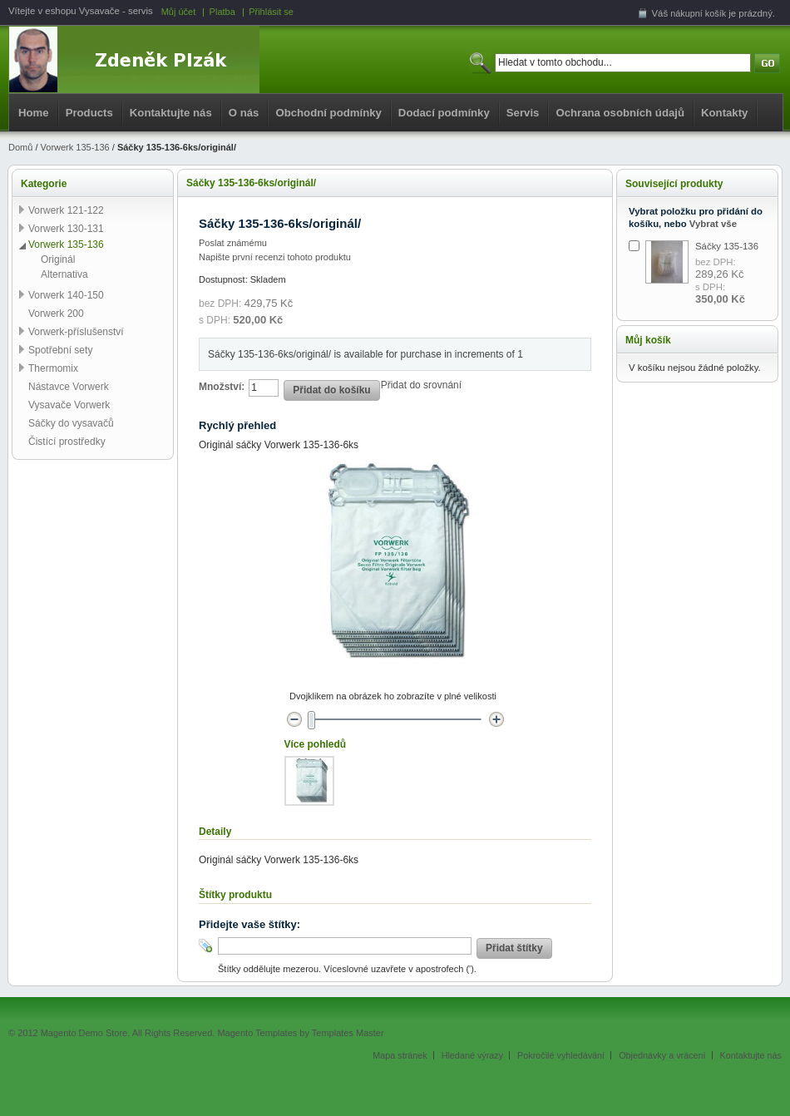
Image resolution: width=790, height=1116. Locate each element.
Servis (523, 112)
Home (33, 112)
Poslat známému (233, 243)
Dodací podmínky (444, 112)
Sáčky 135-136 (726, 246)
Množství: (221, 387)
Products (89, 112)
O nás (244, 112)
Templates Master (348, 1033)
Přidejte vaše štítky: (249, 924)
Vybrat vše (713, 224)
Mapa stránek (400, 1055)
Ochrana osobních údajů (619, 112)
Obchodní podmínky (328, 112)
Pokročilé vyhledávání (561, 1055)
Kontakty (724, 112)
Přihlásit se (271, 12)
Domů (20, 147)
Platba (222, 12)
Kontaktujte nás (171, 112)
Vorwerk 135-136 (75, 147)
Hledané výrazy (472, 1055)
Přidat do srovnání (421, 385)
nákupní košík (698, 13)
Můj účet (178, 12)
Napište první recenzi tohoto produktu (275, 257)
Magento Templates (257, 1033)
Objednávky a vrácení (662, 1055)
